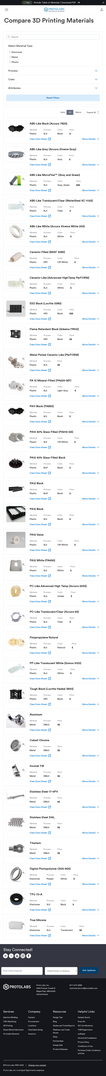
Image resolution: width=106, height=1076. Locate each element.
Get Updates (89, 970)
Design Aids (58, 1045)
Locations (32, 1026)
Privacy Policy (83, 1042)
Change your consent (37, 1065)
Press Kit (81, 1021)
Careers (31, 1017)
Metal (13, 57)
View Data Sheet (40, 139)
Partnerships (58, 1041)
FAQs (55, 1037)
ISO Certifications (85, 1026)
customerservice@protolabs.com (83, 988)
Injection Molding (10, 1017)
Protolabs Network (11, 1034)
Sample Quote (84, 1017)
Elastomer (15, 52)
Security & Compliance (87, 1038)
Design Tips (58, 1017)
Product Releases (60, 1049)
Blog (55, 1021)
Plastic (14, 62)
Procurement (33, 1021)
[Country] (61, 971)
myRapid (81, 1034)
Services (8, 1011)
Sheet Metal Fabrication (13, 1030)
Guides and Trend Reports (64, 1026)
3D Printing (8, 1026)
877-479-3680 (76, 985)
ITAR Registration (85, 1030)
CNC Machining (9, 1021)
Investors (32, 1034)
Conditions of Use (85, 1046)
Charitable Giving (35, 1030)
